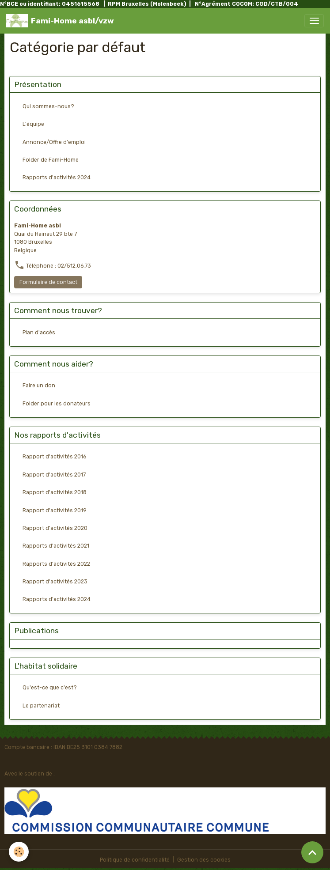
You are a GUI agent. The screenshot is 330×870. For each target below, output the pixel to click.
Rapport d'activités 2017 (54, 475)
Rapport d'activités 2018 (55, 492)
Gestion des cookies (204, 860)
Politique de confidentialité (135, 860)
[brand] (60, 20)
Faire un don (39, 385)
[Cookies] (19, 852)
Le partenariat (41, 706)
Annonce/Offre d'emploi (54, 142)
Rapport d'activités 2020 (55, 528)
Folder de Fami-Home (51, 160)
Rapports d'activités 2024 (57, 177)
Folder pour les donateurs (57, 404)
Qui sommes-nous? (48, 106)
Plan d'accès (39, 332)
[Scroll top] (312, 852)
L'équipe (33, 124)
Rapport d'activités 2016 (54, 457)
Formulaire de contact (48, 282)
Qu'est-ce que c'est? (50, 688)
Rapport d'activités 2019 (55, 510)
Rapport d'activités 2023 (55, 582)
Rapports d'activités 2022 (56, 564)
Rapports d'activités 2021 (56, 546)
